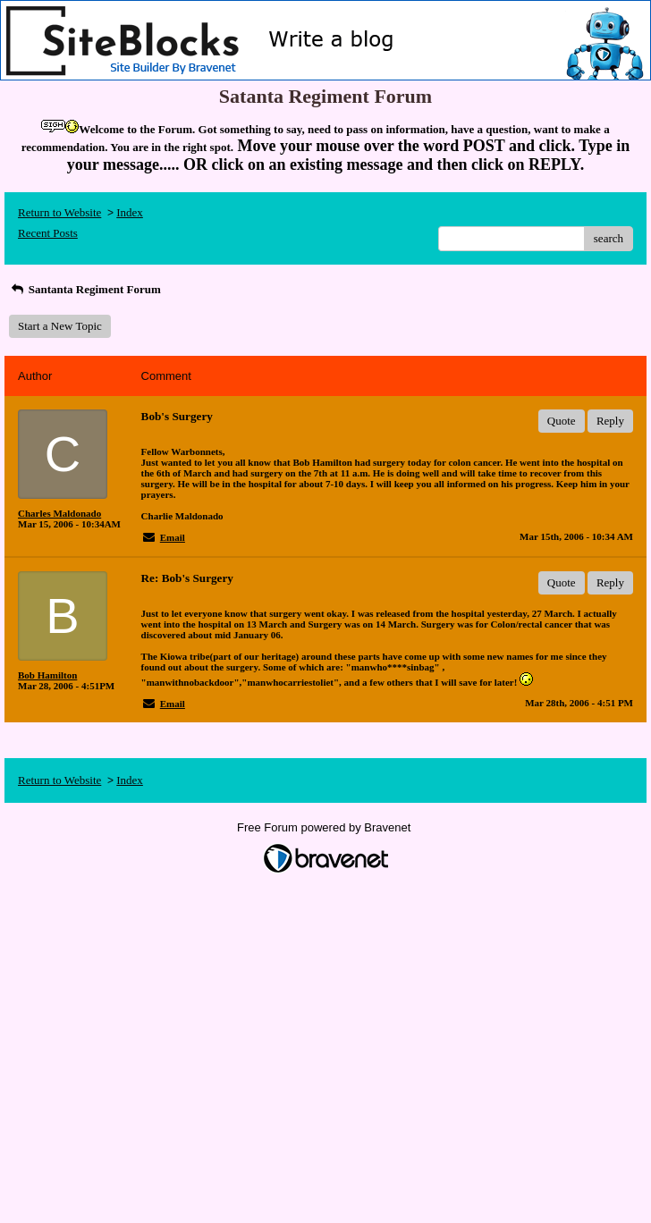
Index (129, 212)
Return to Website (59, 212)
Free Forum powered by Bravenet (325, 827)
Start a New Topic (60, 326)
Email (172, 537)
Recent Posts (48, 233)
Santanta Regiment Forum (85, 289)
